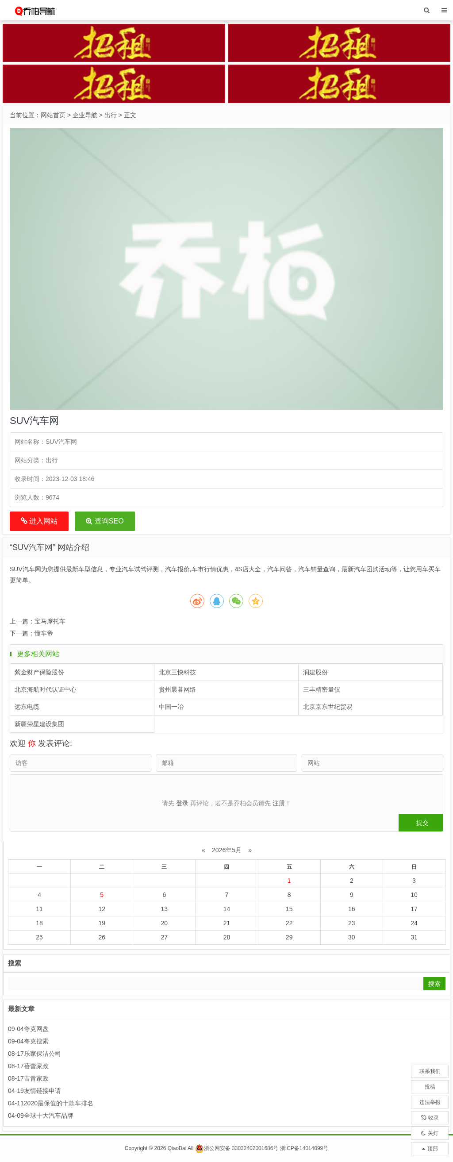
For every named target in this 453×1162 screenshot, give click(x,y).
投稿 (430, 1087)
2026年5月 (226, 850)
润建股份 (315, 672)
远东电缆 (27, 706)
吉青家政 (36, 1078)
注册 (279, 803)
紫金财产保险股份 (39, 672)
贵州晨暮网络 (177, 689)
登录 (182, 803)
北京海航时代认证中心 (46, 689)
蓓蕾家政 (36, 1066)
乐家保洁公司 (42, 1053)
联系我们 (430, 1071)
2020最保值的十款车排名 (58, 1103)
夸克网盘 (36, 1028)
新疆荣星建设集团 (39, 723)
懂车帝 (44, 633)
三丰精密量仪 (321, 689)
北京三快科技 (177, 672)
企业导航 (85, 115)
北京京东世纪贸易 (328, 706)
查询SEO (104, 521)
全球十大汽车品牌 (48, 1115)
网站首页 (53, 115)
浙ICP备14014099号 (304, 1148)
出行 (110, 115)
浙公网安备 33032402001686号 (237, 1148)
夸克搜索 (36, 1041)
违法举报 (430, 1102)
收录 (430, 1118)
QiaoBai (177, 1148)
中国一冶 (171, 706)
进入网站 (39, 521)
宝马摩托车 (50, 621)
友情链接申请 (42, 1090)
